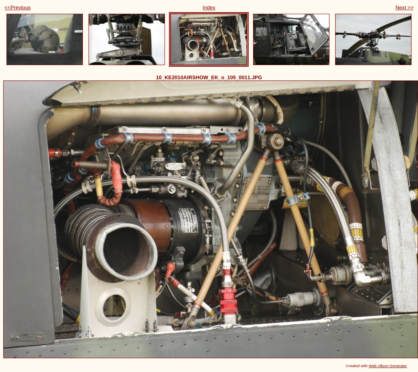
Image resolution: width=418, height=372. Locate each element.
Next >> (404, 7)
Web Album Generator (388, 366)
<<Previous (17, 7)
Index (209, 7)
